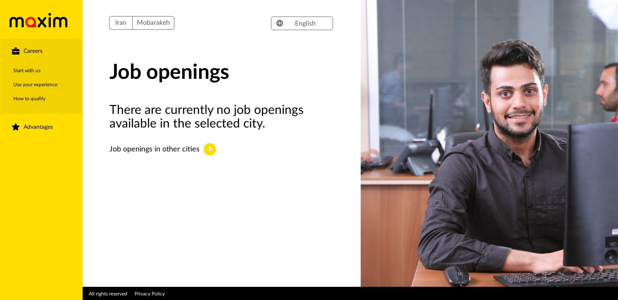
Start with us (26, 70)
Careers (33, 51)
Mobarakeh (153, 22)
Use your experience (35, 84)
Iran (120, 22)
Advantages (38, 127)
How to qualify (29, 98)
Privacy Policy (150, 293)
